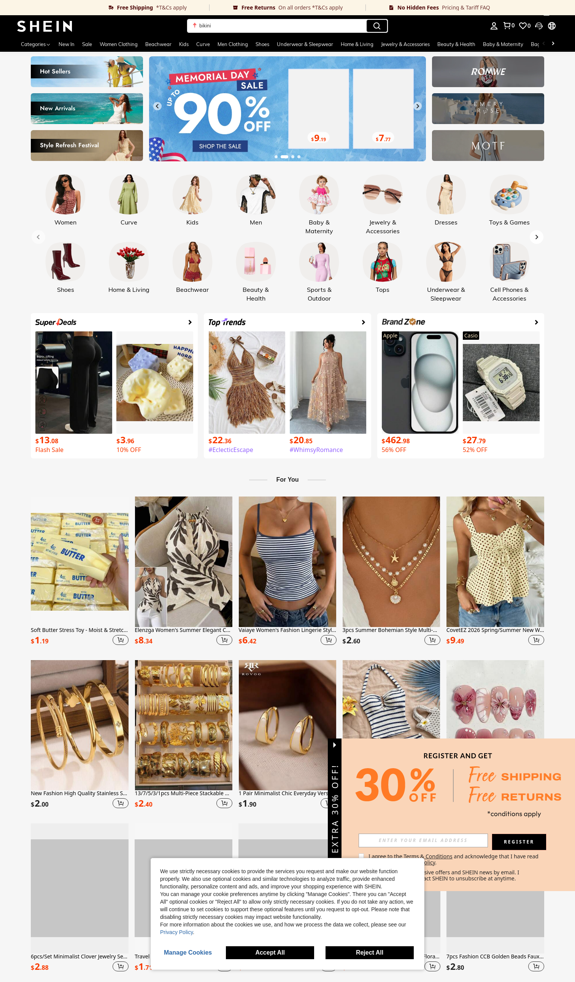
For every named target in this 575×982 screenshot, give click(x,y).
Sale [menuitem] (87, 44)
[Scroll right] (553, 44)
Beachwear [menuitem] (158, 44)
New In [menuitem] (67, 44)
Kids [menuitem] (184, 44)
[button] (287, 26)
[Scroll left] (543, 44)
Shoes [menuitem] (262, 44)
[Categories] (36, 44)
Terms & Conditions (428, 856)
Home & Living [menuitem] (357, 44)
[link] (105, 7)
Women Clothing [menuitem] (119, 44)
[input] (423, 840)
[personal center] (494, 25)
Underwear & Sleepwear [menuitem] (305, 44)
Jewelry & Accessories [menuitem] (405, 44)
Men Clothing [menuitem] (233, 44)
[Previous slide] (157, 106)
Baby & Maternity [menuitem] (503, 44)
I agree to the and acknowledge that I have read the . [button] (454, 859)
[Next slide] (417, 106)
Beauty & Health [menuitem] (456, 44)
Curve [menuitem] (203, 44)
